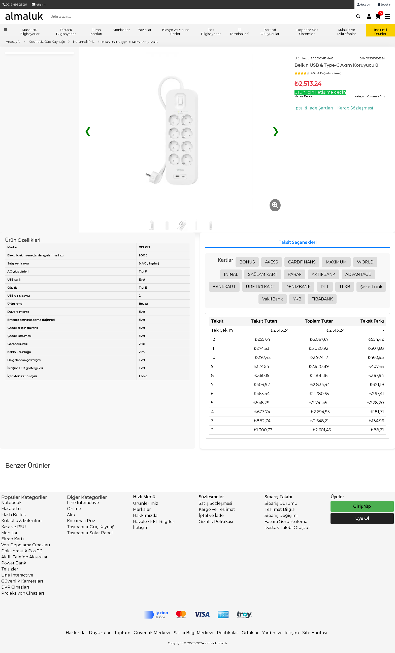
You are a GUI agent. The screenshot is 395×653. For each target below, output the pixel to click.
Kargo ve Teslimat (217, 509)
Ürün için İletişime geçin (320, 92)
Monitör (9, 532)
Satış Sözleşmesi (215, 503)
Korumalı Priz (81, 520)
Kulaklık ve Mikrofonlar (346, 32)
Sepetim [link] (385, 4)
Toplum (122, 632)
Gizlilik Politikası (216, 521)
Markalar (142, 509)
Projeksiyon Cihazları (22, 593)
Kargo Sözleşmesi (355, 108)
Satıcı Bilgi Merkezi (193, 632)
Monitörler (121, 30)
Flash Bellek (13, 514)
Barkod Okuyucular (269, 32)
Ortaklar (250, 632)
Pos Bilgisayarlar (211, 32)
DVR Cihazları (15, 587)
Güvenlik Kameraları (22, 581)
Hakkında (75, 632)
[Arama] (357, 16)
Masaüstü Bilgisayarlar (30, 32)
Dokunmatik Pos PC (21, 551)
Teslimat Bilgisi (280, 509)
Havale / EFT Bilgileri (154, 521)
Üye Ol (362, 518)
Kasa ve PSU (13, 526)
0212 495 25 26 (15, 4)
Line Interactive (17, 575)
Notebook (11, 502)
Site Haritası (314, 632)
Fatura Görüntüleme (286, 521)
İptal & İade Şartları (313, 108)
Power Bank (13, 563)
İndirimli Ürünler (380, 32)
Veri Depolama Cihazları (25, 545)
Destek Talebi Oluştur (287, 527)
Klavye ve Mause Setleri (175, 32)
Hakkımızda (145, 515)
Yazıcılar (144, 30)
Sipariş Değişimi (281, 515)
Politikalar (227, 632)
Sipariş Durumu (281, 503)
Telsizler (9, 569)
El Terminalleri (239, 32)
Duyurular (100, 632)
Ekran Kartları (96, 32)
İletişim (39, 4)
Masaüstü (11, 508)
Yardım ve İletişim (280, 632)
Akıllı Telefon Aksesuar (24, 557)
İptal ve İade (211, 515)
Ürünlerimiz (145, 503)
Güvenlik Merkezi (152, 632)
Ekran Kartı (12, 538)
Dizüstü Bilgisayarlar (66, 32)
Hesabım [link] (365, 4)
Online (74, 508)
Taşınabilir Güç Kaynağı (91, 526)
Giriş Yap (362, 506)
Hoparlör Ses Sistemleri (307, 32)
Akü (71, 514)
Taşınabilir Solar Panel (90, 532)
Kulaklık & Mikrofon (21, 520)
